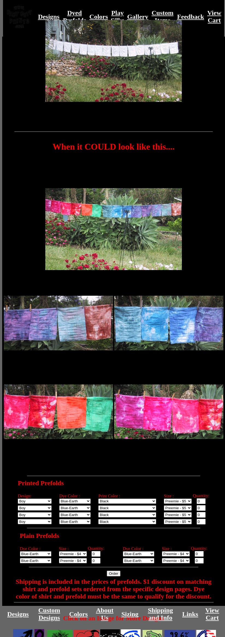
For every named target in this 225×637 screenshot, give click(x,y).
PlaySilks (117, 16)
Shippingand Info (160, 614)
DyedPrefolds (74, 16)
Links (190, 614)
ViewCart (214, 16)
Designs (49, 16)
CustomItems (162, 16)
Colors (98, 16)
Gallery (137, 16)
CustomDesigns (49, 614)
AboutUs (104, 614)
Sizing (129, 614)
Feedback (190, 16)
